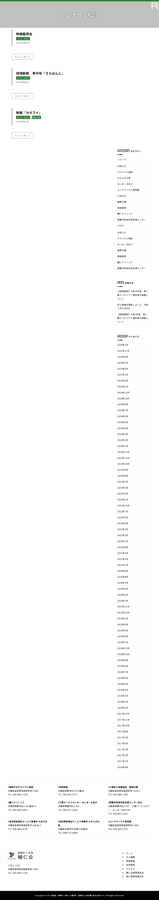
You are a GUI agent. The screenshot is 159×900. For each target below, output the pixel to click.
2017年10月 (123, 725)
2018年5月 (122, 683)
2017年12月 (123, 713)
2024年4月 (122, 428)
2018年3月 (122, 695)
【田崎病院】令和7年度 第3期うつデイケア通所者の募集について (132, 318)
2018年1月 (122, 707)
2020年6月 (122, 588)
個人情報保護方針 (135, 876)
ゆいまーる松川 (23, 39)
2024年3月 (122, 434)
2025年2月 (122, 380)
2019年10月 (123, 612)
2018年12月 (123, 648)
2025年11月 (123, 350)
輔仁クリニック (125, 213)
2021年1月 (122, 564)
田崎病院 (121, 207)
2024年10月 (123, 398)
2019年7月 (122, 618)
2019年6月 (122, 624)
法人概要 (130, 857)
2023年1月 (122, 499)
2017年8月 (122, 731)
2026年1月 (122, 344)
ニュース (121, 159)
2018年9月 (122, 660)
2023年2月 (122, 493)
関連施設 (130, 860)
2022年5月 (122, 517)
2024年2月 (122, 440)
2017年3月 (122, 749)
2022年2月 (122, 535)
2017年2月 (122, 755)
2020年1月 (122, 600)
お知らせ (121, 166)
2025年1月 (122, 386)
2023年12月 (123, 452)
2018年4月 (122, 689)
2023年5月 (122, 487)
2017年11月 (123, 719)
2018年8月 (122, 666)
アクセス (130, 868)
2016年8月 (122, 767)
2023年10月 (123, 463)
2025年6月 (122, 368)
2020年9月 (122, 570)
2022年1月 (122, 541)
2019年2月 (122, 636)
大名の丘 (121, 195)
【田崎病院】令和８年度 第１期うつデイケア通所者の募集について (132, 295)
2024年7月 (122, 410)
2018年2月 (122, 701)
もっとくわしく (23, 56)
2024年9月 (122, 404)
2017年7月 (122, 737)
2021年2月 (122, 559)
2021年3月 (122, 553)
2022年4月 (122, 523)
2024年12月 (123, 392)
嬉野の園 (36, 117)
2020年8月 (122, 576)
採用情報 (130, 864)
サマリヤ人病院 (125, 172)
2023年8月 (122, 475)
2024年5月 (122, 422)
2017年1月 (122, 761)
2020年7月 (122, 582)
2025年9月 (122, 356)
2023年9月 (122, 469)
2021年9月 (122, 547)
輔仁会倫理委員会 (135, 872)
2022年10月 (123, 505)
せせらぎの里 (124, 178)
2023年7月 (122, 481)
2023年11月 (123, 457)
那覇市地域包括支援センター (131, 219)
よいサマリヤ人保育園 (128, 189)
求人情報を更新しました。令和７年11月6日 (132, 306)
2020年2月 (122, 594)
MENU (154, 6)
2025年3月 (122, 374)
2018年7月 (122, 672)
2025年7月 (122, 362)
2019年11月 (123, 606)
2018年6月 (122, 677)
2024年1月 (122, 446)
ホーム (129, 853)
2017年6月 (122, 743)
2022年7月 (122, 511)
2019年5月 (122, 630)
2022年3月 (122, 529)
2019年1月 (122, 642)
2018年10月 (123, 654)
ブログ (120, 225)
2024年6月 (122, 416)
